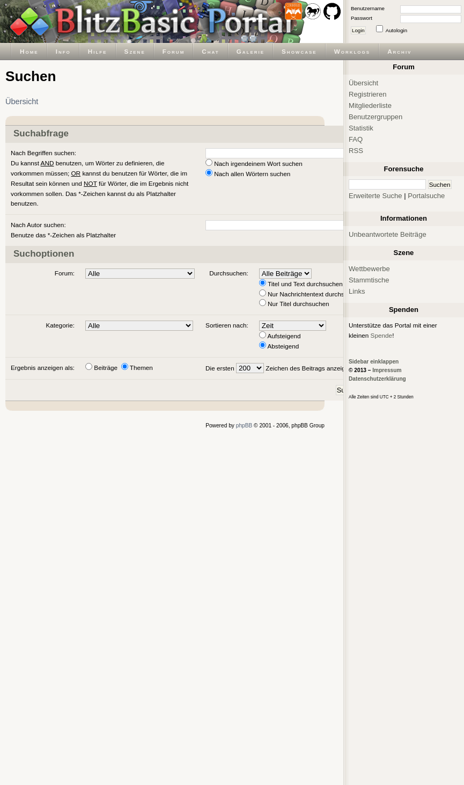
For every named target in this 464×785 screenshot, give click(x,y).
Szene (134, 51)
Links (357, 291)
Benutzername (368, 8)
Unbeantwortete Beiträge (387, 234)
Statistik (361, 128)
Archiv (399, 51)
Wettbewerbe (369, 269)
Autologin (396, 30)
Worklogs (352, 51)
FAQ (356, 139)
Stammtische (369, 280)
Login (358, 30)
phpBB (244, 425)
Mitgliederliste (370, 105)
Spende (382, 335)
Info (63, 51)
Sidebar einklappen (374, 362)
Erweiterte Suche (375, 196)
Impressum (386, 370)
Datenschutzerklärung (377, 379)
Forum (174, 51)
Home (29, 51)
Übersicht (21, 101)
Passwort (361, 18)
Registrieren (368, 94)
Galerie (250, 51)
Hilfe (97, 51)
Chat (210, 51)
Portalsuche (426, 196)
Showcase (299, 51)
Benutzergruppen (375, 117)
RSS (356, 151)
